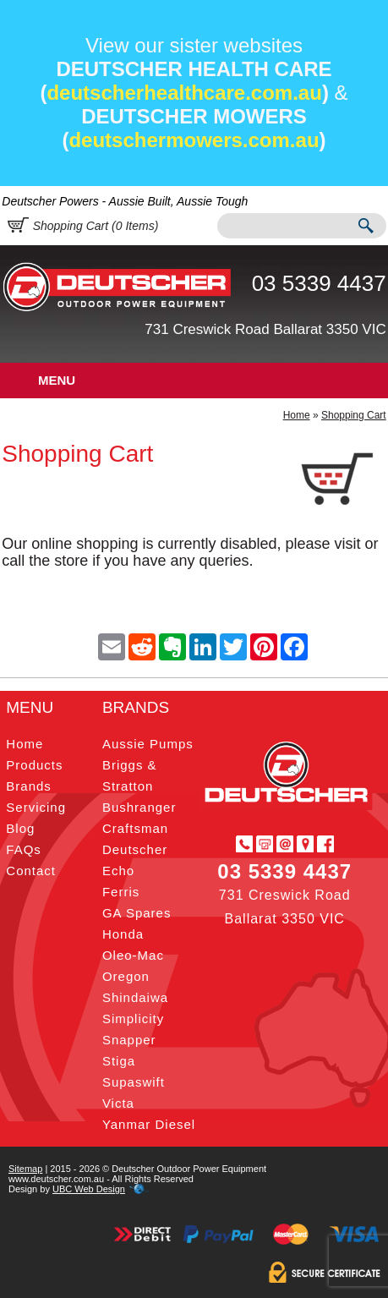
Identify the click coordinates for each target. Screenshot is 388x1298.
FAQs (23, 849)
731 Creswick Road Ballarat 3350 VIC (265, 329)
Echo (118, 870)
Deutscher (134, 849)
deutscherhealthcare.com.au (183, 92)
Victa (118, 1103)
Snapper (129, 1039)
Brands (29, 786)
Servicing (36, 807)
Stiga (118, 1061)
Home (296, 415)
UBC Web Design (88, 1189)
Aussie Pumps (148, 744)
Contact (31, 870)
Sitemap (25, 1169)
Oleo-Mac (133, 955)
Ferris (120, 892)
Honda (123, 934)
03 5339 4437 (319, 283)
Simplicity (133, 1018)
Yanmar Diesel (148, 1124)
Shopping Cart (353, 415)
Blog (20, 828)
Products (34, 765)
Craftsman (135, 828)
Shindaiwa (135, 997)
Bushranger (139, 807)
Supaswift (133, 1082)
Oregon (126, 976)
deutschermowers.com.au (193, 140)
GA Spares (137, 913)
